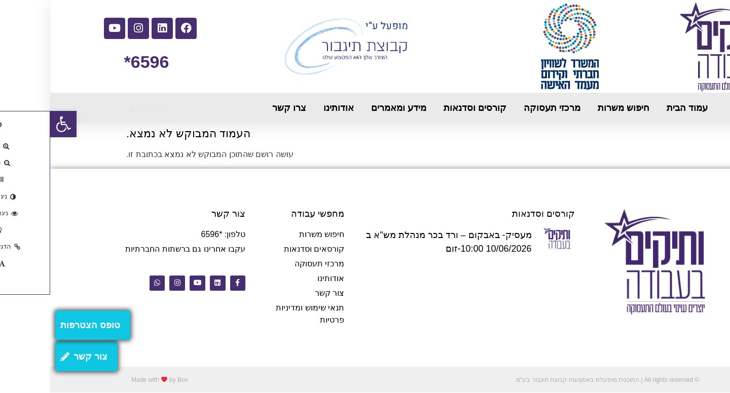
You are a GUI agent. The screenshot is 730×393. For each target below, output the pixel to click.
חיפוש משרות (573, 108)
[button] (13, 124)
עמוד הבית (637, 108)
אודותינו (288, 108)
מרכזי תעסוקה (501, 108)
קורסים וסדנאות (424, 108)
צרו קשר (239, 108)
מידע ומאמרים (348, 108)
